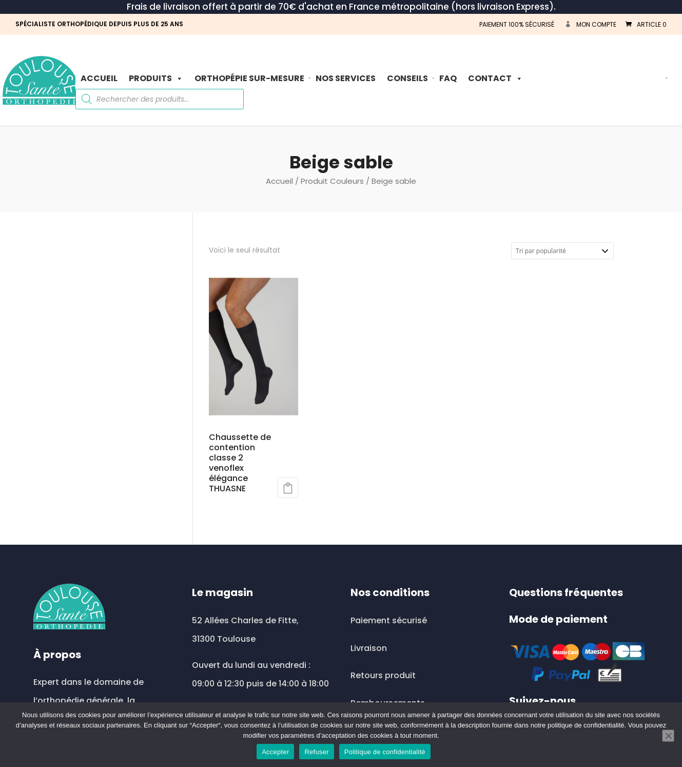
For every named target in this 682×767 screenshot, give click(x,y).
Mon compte (596, 24)
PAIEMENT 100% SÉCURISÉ (516, 24)
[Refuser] (668, 736)
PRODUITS (156, 78)
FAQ (448, 78)
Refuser (316, 752)
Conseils (407, 78)
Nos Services (346, 78)
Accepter (275, 752)
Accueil (99, 78)
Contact (495, 78)
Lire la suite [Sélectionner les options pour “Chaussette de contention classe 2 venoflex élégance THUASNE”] (288, 487)
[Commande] (562, 250)
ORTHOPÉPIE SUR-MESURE (249, 78)
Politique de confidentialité (384, 752)
